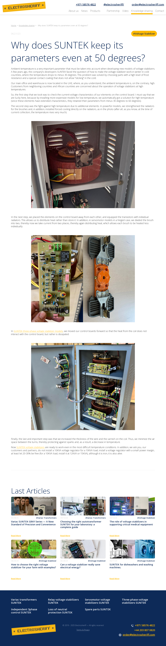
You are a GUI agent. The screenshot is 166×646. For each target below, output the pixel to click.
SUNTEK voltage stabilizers (30, 447)
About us (74, 11)
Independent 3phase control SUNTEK (24, 611)
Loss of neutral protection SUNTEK (60, 611)
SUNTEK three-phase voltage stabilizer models (38, 331)
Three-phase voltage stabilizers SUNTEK (135, 601)
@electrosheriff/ (114, 4)
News (84, 11)
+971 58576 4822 (86, 4)
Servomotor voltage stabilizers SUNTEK (97, 601)
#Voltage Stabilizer (144, 33)
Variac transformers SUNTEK (24, 601)
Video (125, 11)
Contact (159, 11)
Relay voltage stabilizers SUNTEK (63, 601)
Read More (16, 535)
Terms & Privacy (83, 630)
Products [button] (95, 11)
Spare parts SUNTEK (98, 609)
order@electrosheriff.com (148, 4)
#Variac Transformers (46, 518)
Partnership (113, 11)
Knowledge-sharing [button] (142, 11)
